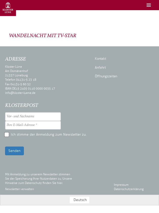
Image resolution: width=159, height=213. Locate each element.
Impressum (121, 185)
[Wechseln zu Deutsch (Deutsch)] (80, 200)
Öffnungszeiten (106, 76)
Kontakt (100, 59)
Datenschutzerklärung (129, 189)
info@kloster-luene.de (20, 93)
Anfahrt (100, 68)
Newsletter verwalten (19, 189)
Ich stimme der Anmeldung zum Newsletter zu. (45, 134)
